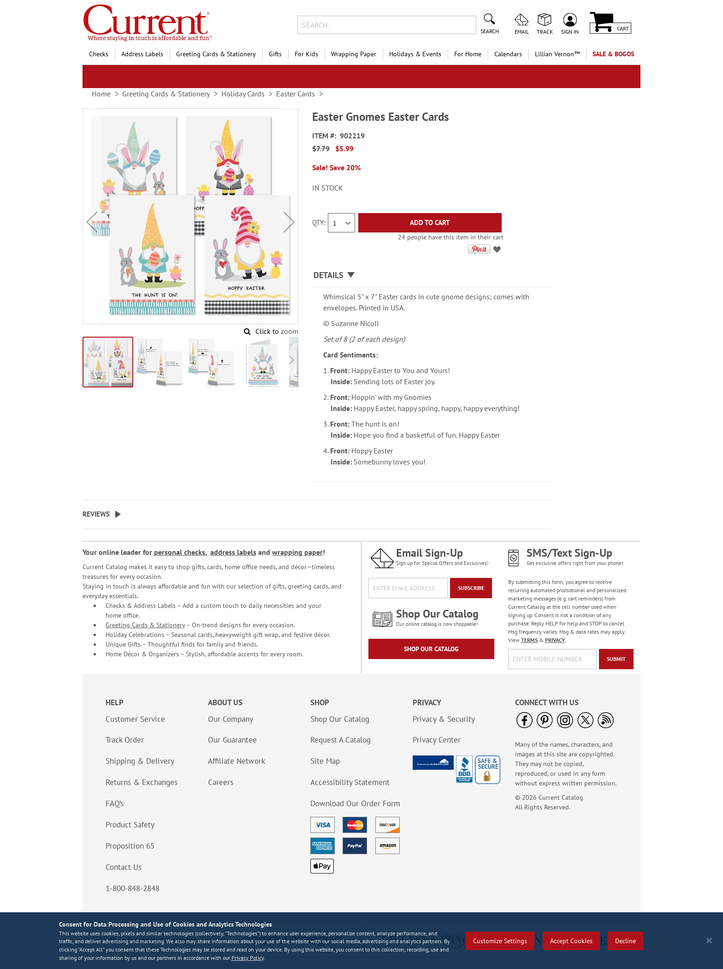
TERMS (529, 639)
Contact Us (124, 867)
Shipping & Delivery (140, 761)
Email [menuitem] (522, 31)
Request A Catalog (340, 740)
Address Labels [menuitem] (142, 54)
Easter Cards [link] (295, 93)
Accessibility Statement (350, 782)
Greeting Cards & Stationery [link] (166, 93)
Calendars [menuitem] (508, 54)
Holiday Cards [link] (243, 93)
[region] (361, 940)
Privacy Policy (247, 957)
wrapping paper (297, 552)
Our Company (230, 719)
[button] (92, 222)
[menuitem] (557, 54)
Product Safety (130, 825)
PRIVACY (555, 639)
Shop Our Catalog (431, 649)
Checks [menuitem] (98, 54)
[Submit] (616, 659)
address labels (233, 552)
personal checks (179, 552)
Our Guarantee (232, 740)
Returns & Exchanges (142, 782)
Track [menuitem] (545, 31)
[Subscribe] (471, 588)
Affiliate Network (236, 761)
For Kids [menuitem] (306, 54)
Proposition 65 (130, 846)
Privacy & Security (444, 719)
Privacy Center (437, 740)
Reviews (96, 514)
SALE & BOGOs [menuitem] (613, 54)
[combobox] (386, 25)
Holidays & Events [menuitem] (415, 54)
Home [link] (101, 93)
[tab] (431, 275)
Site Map (325, 761)
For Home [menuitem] (467, 54)
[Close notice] (709, 940)
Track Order (125, 740)
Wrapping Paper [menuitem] (353, 54)
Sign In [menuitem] (570, 31)
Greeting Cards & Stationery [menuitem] (216, 54)
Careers (220, 782)
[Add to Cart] (430, 222)
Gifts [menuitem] (275, 54)
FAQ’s (115, 803)
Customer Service (135, 719)
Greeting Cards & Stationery (145, 625)
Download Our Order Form (355, 803)
